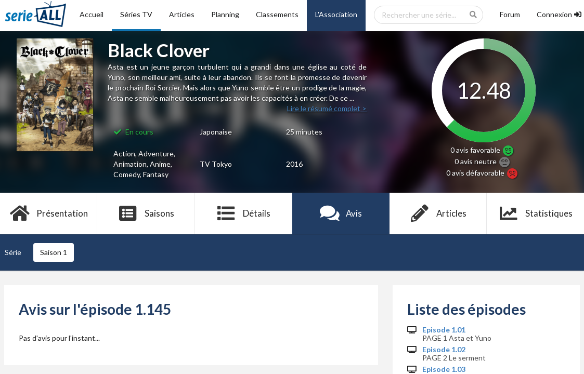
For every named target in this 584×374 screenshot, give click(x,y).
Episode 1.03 (443, 369)
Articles (181, 14)
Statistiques (535, 213)
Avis (340, 213)
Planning (225, 14)
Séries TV (136, 14)
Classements (277, 14)
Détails (243, 213)
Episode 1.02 (443, 349)
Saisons (146, 213)
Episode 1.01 (443, 330)
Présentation (48, 213)
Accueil (91, 14)
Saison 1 (53, 252)
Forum (510, 14)
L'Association (336, 14)
